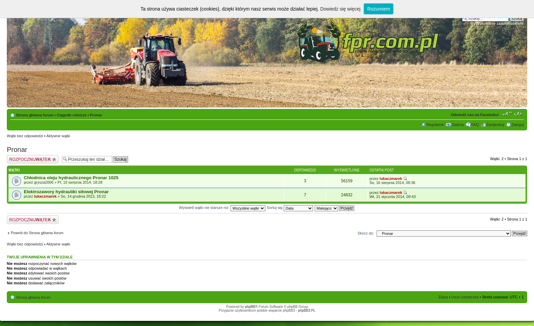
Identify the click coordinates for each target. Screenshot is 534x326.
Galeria (458, 125)
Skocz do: (366, 233)
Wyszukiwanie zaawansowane (497, 24)
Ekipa (443, 297)
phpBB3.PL (306, 310)
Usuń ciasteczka (464, 297)
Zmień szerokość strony (519, 114)
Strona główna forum (34, 115)
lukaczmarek (391, 178)
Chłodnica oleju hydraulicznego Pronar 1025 (71, 177)
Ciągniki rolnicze (72, 115)
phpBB (250, 307)
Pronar (96, 115)
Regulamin (435, 125)
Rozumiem (378, 9)
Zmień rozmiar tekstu (507, 114)
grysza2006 (43, 182)
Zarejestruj (495, 125)
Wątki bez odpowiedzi (25, 136)
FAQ (475, 125)
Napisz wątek (33, 159)
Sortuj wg (290, 207)
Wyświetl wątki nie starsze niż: (222, 207)
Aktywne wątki (58, 136)
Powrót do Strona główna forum (37, 233)
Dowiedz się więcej (340, 9)
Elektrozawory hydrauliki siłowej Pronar (66, 191)
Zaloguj (518, 125)
